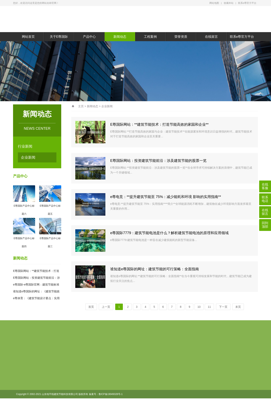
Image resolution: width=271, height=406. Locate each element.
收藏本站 (228, 3)
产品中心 (89, 36)
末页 (238, 306)
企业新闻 (28, 157)
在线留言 (211, 36)
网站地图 (214, 3)
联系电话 (265, 199)
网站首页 (28, 36)
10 (199, 306)
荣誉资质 (180, 36)
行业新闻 (25, 146)
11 (209, 306)
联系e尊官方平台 (247, 3)
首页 (91, 306)
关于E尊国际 (59, 36)
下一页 (223, 306)
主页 (81, 106)
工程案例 (150, 36)
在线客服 (265, 186)
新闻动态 (119, 36)
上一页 (106, 306)
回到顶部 (265, 224)
